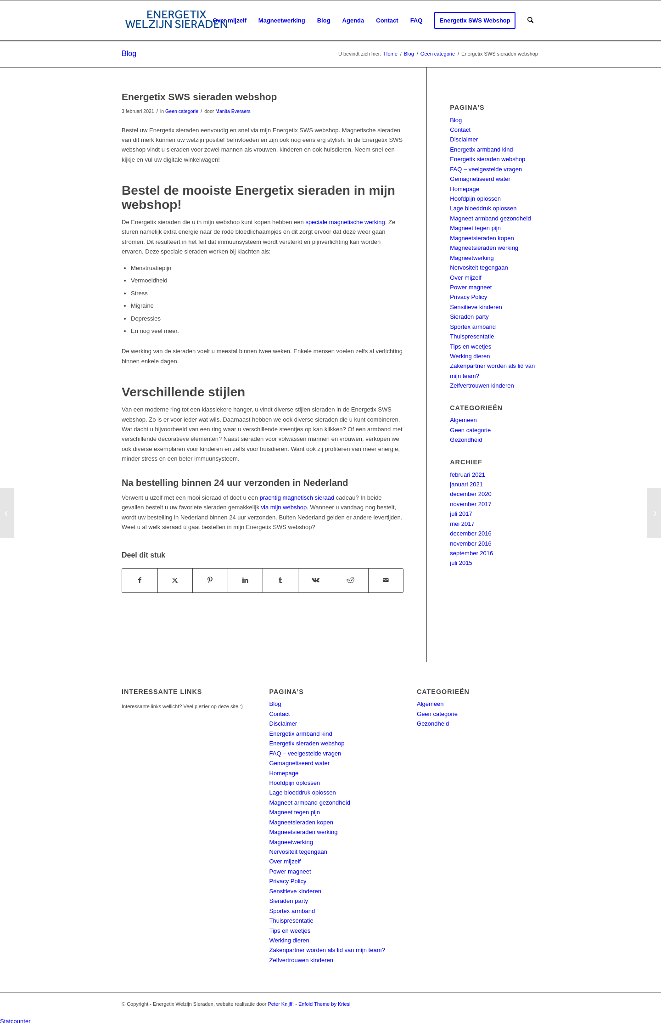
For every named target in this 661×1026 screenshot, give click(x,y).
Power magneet (471, 287)
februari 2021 (467, 474)
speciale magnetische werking (345, 222)
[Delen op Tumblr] (280, 580)
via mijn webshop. (284, 507)
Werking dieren (470, 356)
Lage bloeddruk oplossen (483, 208)
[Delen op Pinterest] (210, 580)
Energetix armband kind (481, 149)
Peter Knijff (280, 1004)
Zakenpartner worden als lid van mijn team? (327, 950)
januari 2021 (466, 484)
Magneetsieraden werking (484, 247)
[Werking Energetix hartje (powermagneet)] (654, 513)
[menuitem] (229, 20)
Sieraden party (469, 316)
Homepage (464, 189)
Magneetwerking (471, 257)
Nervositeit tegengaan (479, 267)
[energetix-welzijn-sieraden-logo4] (176, 20)
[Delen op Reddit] (350, 580)
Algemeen (463, 420)
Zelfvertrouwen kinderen (482, 385)
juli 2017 (461, 513)
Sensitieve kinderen (476, 307)
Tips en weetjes (470, 346)
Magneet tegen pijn (475, 228)
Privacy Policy (468, 296)
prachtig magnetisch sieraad (297, 497)
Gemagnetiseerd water (480, 178)
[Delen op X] (175, 580)
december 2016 (470, 533)
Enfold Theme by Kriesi (324, 1004)
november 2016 (470, 543)
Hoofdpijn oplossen (475, 198)
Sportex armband (473, 326)
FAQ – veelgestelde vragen (486, 169)
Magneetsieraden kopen (482, 238)
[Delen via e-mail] (386, 580)
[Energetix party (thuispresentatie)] (7, 513)
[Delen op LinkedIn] (245, 580)
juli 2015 (461, 562)
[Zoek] (530, 20)
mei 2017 (462, 523)
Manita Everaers (233, 111)
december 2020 (470, 493)
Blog (129, 53)
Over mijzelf (466, 277)
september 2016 (471, 553)
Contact (460, 129)
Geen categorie (181, 111)
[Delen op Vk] (315, 580)
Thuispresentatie (472, 336)
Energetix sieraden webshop (487, 159)
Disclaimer (464, 139)
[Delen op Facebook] (139, 580)
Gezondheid (466, 439)
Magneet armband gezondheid (490, 218)
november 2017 (470, 504)
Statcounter (15, 1021)
